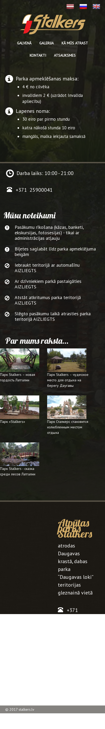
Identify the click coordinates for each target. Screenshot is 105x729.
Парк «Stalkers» (12, 421)
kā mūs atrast (75, 43)
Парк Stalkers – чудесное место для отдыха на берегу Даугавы (68, 380)
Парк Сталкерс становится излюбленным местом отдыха (67, 427)
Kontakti (38, 55)
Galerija (46, 43)
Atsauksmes (65, 55)
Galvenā (24, 43)
